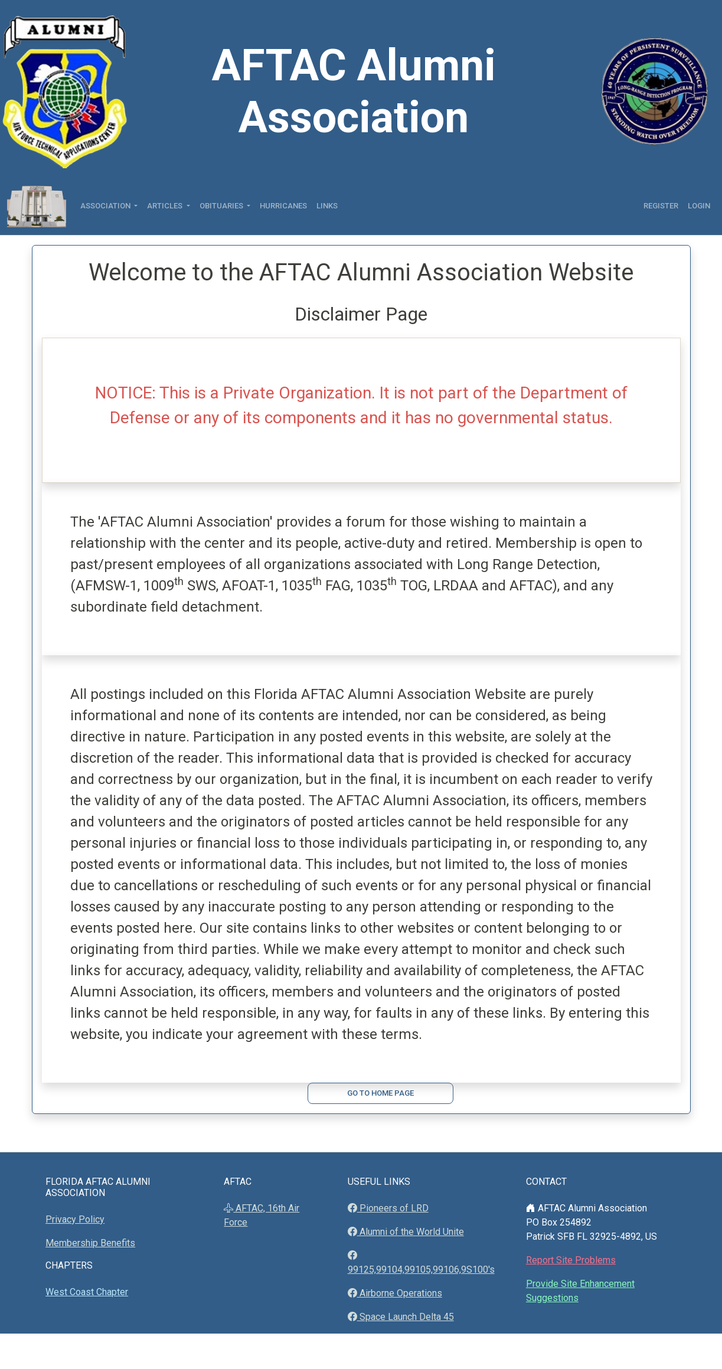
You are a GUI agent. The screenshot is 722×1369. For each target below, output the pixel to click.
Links (327, 205)
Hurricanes (283, 205)
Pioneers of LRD (393, 1208)
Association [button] (106, 205)
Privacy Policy (74, 1219)
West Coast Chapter (86, 1292)
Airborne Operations (399, 1293)
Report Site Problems (571, 1260)
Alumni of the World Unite (410, 1231)
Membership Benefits (90, 1243)
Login (699, 205)
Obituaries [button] (222, 205)
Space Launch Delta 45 (405, 1316)
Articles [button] (165, 205)
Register (660, 205)
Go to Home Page (380, 1093)
